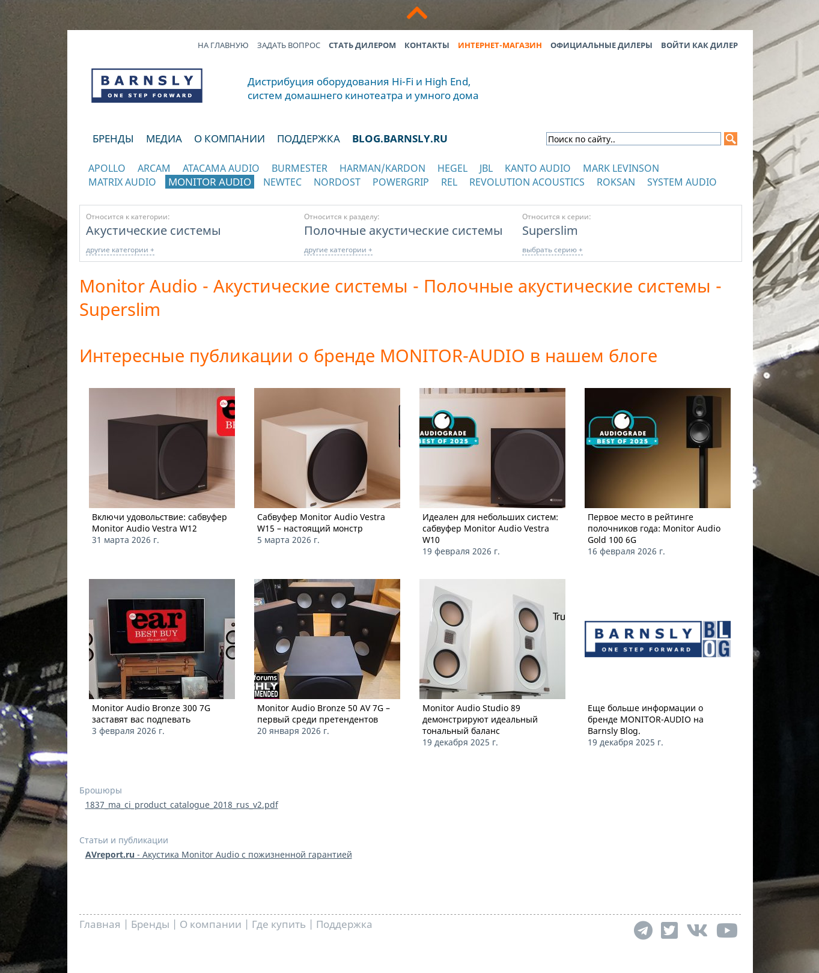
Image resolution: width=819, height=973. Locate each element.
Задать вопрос (288, 45)
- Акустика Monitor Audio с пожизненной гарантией (218, 854)
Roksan (616, 182)
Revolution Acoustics (527, 182)
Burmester (299, 168)
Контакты (426, 45)
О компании (229, 138)
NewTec (282, 182)
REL (449, 182)
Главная (100, 924)
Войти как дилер (699, 45)
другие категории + (120, 249)
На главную (223, 45)
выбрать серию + (552, 249)
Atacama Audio (221, 168)
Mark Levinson (621, 168)
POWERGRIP (401, 182)
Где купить (279, 924)
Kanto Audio (538, 168)
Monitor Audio (209, 182)
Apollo (107, 168)
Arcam (154, 168)
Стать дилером (362, 45)
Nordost (337, 182)
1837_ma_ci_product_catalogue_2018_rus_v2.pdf (181, 804)
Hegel (452, 168)
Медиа (164, 138)
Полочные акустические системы (403, 230)
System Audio (682, 182)
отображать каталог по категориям (147, 194)
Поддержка (308, 138)
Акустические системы (153, 230)
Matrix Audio (122, 182)
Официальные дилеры (601, 45)
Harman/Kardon (382, 168)
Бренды (113, 138)
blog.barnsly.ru (400, 138)
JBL (486, 168)
